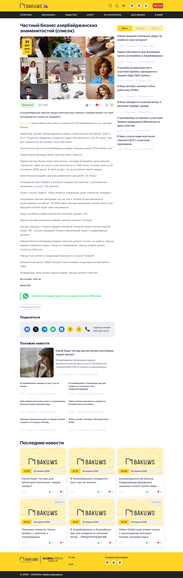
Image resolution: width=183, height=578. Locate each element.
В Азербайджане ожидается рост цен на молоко (39, 384)
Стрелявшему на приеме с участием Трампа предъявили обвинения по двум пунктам (140, 121)
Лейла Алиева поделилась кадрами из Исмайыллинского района (87, 402)
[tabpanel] (140, 92)
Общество (71, 15)
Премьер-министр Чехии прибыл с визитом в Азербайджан (38, 533)
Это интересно (112, 15)
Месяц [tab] (155, 28)
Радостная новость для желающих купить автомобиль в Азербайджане (140, 53)
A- (107, 105)
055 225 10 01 (101, 331)
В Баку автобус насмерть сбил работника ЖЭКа (89, 420)
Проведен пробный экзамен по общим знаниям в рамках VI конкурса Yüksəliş (42, 420)
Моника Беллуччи (31, 307)
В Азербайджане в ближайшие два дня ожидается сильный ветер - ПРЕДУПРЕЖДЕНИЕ (87, 386)
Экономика (48, 15)
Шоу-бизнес (138, 15)
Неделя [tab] (140, 28)
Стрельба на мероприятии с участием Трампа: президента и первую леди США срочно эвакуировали (137, 71)
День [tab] (125, 28)
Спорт (90, 15)
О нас (72, 557)
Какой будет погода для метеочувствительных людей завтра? (41, 482)
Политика (26, 15)
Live (158, 5)
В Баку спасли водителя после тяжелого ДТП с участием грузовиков (136, 140)
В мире (159, 15)
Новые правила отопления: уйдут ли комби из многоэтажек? (139, 37)
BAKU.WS (25, 123)
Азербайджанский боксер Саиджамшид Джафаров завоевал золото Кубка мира (138, 482)
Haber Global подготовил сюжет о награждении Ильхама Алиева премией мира (42, 402)
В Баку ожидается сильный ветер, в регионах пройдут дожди (139, 103)
